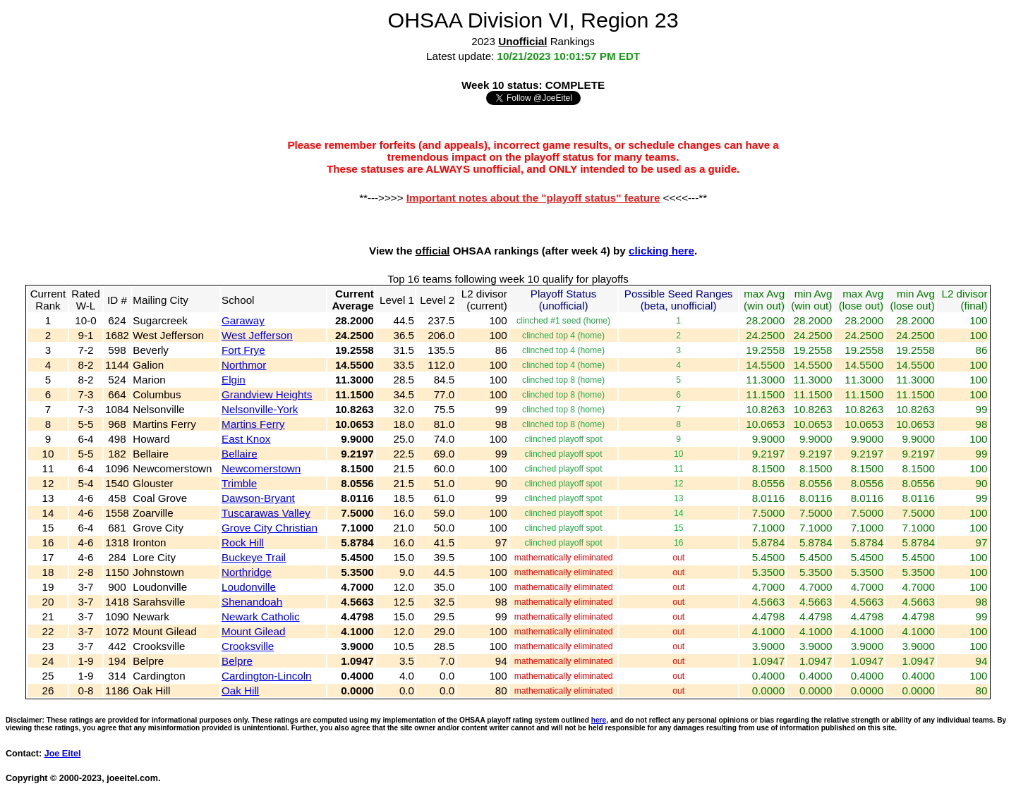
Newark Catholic (261, 616)
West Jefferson (257, 335)
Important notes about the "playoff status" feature (533, 198)
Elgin (234, 380)
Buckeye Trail (254, 557)
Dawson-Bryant (258, 498)
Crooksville (248, 646)
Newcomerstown (261, 468)
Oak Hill (240, 690)
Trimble (239, 483)
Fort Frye (243, 350)
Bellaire (240, 454)
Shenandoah (252, 602)
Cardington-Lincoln (267, 676)
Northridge (247, 572)
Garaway (243, 320)
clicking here (661, 251)
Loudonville (249, 587)
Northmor (244, 365)
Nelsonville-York (260, 409)
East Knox (246, 439)
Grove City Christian (270, 528)
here (599, 720)
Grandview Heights (267, 394)
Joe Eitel (62, 754)
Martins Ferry (253, 424)
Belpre (237, 661)
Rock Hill (243, 542)
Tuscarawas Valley (266, 513)
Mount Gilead (253, 631)
